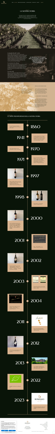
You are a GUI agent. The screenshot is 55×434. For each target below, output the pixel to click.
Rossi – (46, 428)
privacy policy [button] (7, 423)
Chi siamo (15, 2)
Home (12, 2)
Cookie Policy (20, 431)
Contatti (38, 2)
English (42, 2)
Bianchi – (46, 427)
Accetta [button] (12, 430)
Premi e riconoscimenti (21, 2)
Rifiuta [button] (4, 430)
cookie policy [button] (2, 425)
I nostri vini (34, 2)
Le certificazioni (28, 2)
